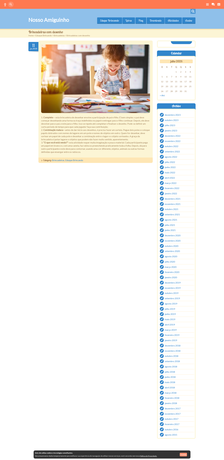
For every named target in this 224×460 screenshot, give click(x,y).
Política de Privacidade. (148, 456)
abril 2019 (170, 324)
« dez (162, 95)
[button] (5, 4)
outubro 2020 (171, 245)
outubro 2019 (171, 293)
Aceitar (183, 454)
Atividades (173, 20)
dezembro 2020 (172, 235)
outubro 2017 (171, 418)
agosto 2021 (171, 219)
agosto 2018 (171, 366)
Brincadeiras (59, 35)
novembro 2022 (172, 141)
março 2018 (170, 392)
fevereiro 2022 (172, 188)
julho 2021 (170, 224)
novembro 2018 (172, 350)
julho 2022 (170, 162)
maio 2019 (170, 319)
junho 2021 (170, 230)
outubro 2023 (171, 120)
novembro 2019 (172, 287)
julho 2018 (170, 371)
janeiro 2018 (171, 403)
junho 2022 (170, 167)
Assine (188, 20)
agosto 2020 (171, 256)
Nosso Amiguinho (48, 20)
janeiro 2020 (171, 277)
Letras (128, 20)
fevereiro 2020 (172, 272)
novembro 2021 (172, 203)
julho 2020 (170, 261)
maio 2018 (170, 382)
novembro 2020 (172, 240)
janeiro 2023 (171, 130)
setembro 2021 (172, 214)
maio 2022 (170, 172)
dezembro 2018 (172, 345)
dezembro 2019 (172, 282)
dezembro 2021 (172, 198)
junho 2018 (170, 377)
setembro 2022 (172, 151)
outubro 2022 (171, 146)
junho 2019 (170, 314)
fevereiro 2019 (172, 335)
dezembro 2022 (172, 135)
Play (140, 20)
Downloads (155, 20)
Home (31, 35)
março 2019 (170, 329)
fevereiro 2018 (172, 398)
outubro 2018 (171, 356)
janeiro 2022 (171, 193)
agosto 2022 (171, 156)
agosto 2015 (171, 434)
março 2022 (170, 182)
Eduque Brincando (109, 20)
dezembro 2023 (172, 114)
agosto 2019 (171, 303)
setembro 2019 (172, 298)
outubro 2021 (171, 209)
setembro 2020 (172, 251)
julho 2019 (170, 308)
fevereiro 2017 (172, 424)
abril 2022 (170, 177)
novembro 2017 (172, 413)
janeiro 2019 (171, 340)
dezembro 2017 (172, 408)
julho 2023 (170, 125)
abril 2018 (170, 387)
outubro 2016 (171, 429)
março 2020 (170, 266)
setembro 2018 (172, 361)
